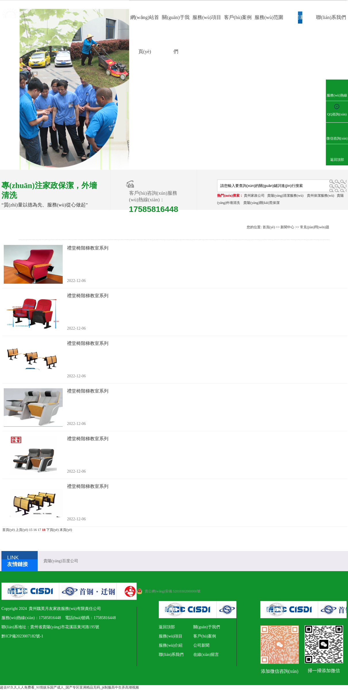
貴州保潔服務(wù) (320, 196)
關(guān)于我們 (206, 627)
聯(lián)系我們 (331, 17)
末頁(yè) (66, 530)
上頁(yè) (22, 530)
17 (39, 530)
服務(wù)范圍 (269, 17)
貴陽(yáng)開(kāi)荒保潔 (261, 203)
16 (35, 530)
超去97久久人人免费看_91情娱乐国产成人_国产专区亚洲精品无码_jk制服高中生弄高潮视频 (69, 687)
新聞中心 (287, 227)
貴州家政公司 (254, 196)
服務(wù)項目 (206, 17)
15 (30, 530)
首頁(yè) (269, 227)
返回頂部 (167, 627)
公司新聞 (300, 17)
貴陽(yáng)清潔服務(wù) (285, 196)
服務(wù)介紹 (170, 645)
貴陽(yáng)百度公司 (60, 561)
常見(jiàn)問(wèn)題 (314, 227)
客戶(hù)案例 (238, 17)
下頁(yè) (52, 530)
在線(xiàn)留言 (206, 654)
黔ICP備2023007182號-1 (22, 636)
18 (43, 530)
